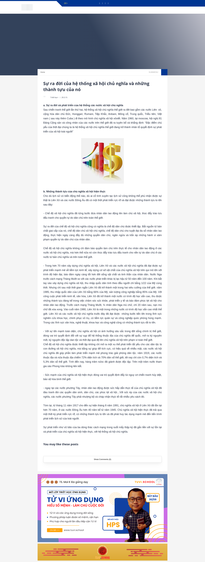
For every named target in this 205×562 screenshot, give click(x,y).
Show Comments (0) (102, 459)
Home (42, 72)
